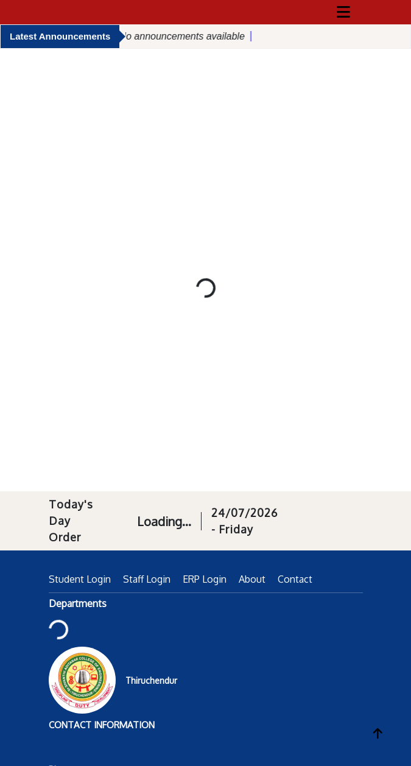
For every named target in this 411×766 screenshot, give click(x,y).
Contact (295, 579)
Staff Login (146, 579)
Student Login (80, 579)
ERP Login (205, 579)
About (252, 579)
